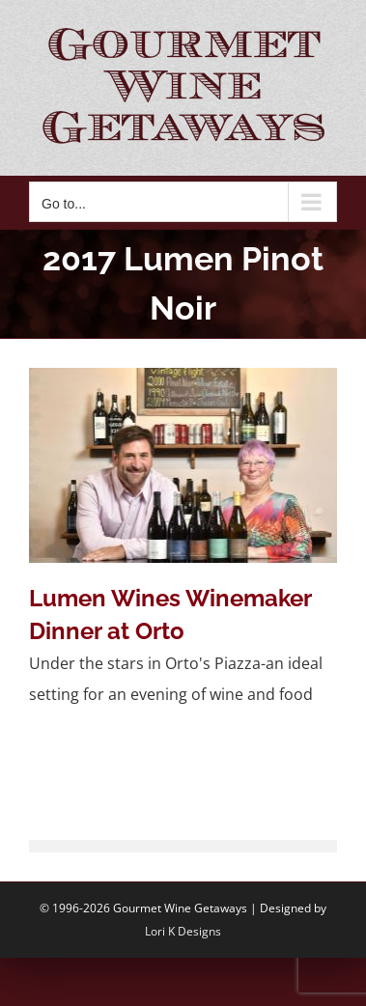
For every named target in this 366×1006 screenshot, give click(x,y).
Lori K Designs (183, 931)
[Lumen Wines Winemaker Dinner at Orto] (183, 465)
